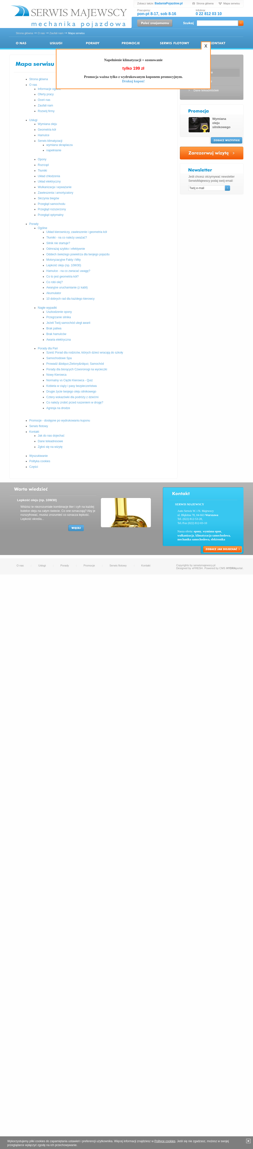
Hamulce (43, 135)
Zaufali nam (56, 33)
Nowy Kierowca (56, 374)
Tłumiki (42, 170)
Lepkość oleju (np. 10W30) (63, 265)
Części (33, 467)
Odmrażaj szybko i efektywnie (65, 248)
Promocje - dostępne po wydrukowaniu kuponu (131, 43)
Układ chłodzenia (49, 176)
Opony (42, 159)
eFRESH (197, 568)
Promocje (89, 565)
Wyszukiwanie (38, 456)
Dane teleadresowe (50, 441)
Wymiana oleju (47, 124)
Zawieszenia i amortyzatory (55, 192)
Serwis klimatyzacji (50, 141)
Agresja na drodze (58, 408)
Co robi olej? (54, 282)
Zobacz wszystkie (226, 140)
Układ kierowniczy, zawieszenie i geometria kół (76, 232)
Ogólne (42, 228)
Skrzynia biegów (48, 198)
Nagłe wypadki (47, 307)
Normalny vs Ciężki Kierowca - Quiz (69, 380)
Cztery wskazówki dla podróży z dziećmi (72, 397)
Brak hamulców (56, 334)
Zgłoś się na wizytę (50, 447)
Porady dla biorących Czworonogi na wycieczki (76, 369)
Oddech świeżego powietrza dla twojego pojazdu (78, 254)
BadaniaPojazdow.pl (169, 3)
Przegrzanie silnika (58, 317)
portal (234, 568)
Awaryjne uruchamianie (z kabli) (67, 287)
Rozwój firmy (46, 111)
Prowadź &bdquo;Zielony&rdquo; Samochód (75, 363)
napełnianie (53, 150)
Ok (240, 23)
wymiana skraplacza (59, 145)
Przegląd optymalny (50, 215)
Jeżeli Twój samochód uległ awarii (68, 323)
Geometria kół (47, 129)
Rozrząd (43, 165)
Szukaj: (188, 23)
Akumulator (53, 293)
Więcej (76, 528)
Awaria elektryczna (58, 339)
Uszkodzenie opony (59, 312)
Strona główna (205, 3)
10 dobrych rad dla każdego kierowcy (70, 298)
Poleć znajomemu (155, 23)
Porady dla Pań (48, 348)
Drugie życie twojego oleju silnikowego (71, 391)
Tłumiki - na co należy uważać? (66, 237)
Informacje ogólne (49, 89)
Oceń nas (44, 100)
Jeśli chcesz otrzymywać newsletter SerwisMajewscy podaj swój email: (211, 178)
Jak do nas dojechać (51, 435)
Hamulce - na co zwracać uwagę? (68, 271)
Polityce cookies (164, 1141)
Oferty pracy (46, 94)
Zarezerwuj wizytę (211, 153)
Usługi (56, 43)
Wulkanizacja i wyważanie (55, 187)
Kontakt (217, 43)
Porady (93, 43)
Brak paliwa (53, 328)
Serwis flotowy (174, 43)
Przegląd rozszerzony (52, 209)
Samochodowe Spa (59, 358)
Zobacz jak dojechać (222, 549)
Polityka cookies (39, 461)
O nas (41, 33)
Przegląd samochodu (51, 204)
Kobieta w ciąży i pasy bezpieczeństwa (71, 386)
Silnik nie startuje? (58, 243)
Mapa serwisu (231, 3)
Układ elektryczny (49, 181)
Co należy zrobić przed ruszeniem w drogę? (74, 402)
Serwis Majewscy (69, 17)
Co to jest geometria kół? (62, 276)
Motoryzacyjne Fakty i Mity (63, 259)
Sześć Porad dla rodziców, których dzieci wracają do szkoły (84, 352)
